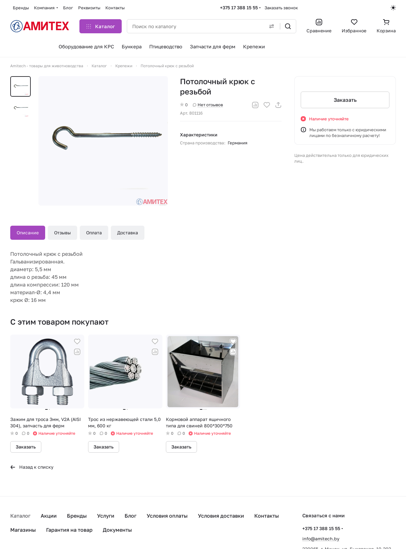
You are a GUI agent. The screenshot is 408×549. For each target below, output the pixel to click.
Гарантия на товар (69, 530)
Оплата (94, 232)
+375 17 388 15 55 (239, 7)
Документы (117, 530)
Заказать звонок (281, 7)
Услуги (105, 516)
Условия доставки (221, 516)
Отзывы (62, 232)
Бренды (77, 516)
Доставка (127, 232)
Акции (49, 516)
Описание (28, 232)
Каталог (20, 516)
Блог (130, 516)
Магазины (23, 530)
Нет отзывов (208, 104)
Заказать (344, 100)
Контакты (266, 516)
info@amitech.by (320, 538)
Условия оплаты (167, 516)
